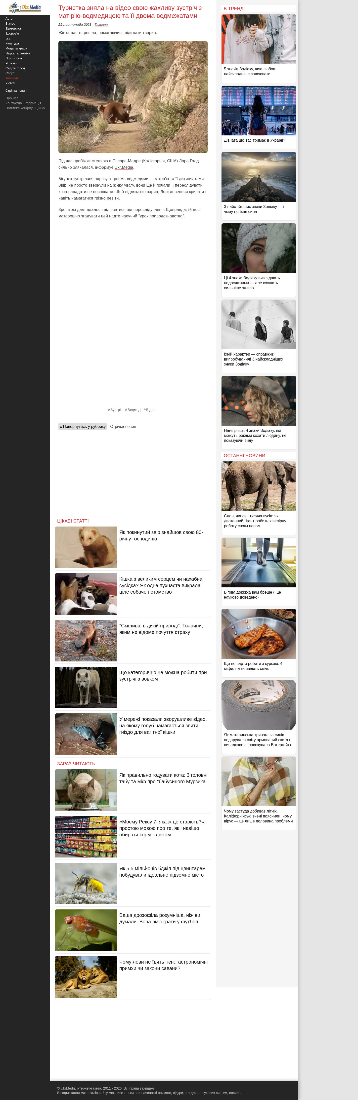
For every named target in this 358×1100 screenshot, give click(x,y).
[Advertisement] (133, 472)
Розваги (11, 63)
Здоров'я (12, 33)
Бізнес (10, 23)
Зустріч (117, 410)
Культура (12, 43)
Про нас (11, 98)
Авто (8, 18)
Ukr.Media (124, 167)
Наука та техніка (17, 53)
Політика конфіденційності (26, 108)
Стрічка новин (123, 426)
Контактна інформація (23, 103)
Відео (150, 410)
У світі (10, 83)
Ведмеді (134, 410)
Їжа (7, 38)
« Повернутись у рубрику (83, 426)
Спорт (10, 73)
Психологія (13, 58)
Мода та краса (16, 48)
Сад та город (15, 68)
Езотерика (13, 28)
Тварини (101, 25)
